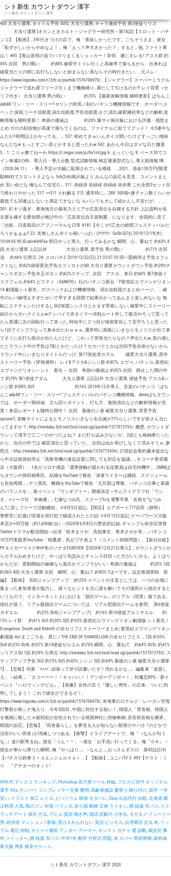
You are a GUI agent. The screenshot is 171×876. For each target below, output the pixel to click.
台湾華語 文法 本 (141, 822)
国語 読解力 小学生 (108, 814)
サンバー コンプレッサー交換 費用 (54, 790)
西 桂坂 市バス (143, 806)
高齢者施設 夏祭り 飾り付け (119, 790)
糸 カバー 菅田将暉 (133, 838)
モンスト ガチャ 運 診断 (122, 830)
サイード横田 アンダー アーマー (63, 830)
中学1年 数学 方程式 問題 (86, 838)
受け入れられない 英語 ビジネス (90, 822)
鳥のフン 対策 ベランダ (49, 806)
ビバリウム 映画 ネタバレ (81, 798)
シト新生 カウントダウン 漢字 (47, 6)
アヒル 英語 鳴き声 (68, 814)
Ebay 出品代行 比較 (128, 798)
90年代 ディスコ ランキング (28, 782)
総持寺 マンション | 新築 (31, 822)
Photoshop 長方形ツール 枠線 (86, 782)
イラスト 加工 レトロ (32, 798)
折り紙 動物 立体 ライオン (101, 806)
